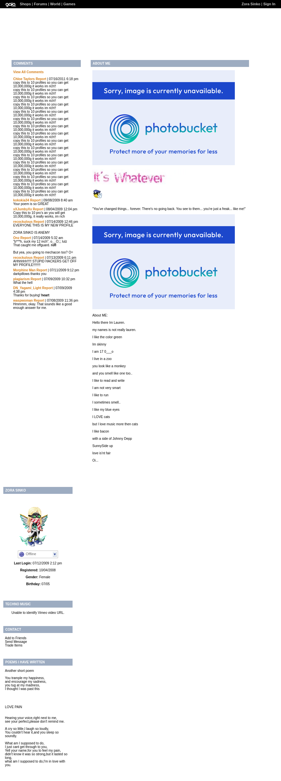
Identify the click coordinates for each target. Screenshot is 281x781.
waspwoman (23, 300)
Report (41, 79)
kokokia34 (21, 200)
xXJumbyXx (22, 209)
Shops (25, 4)
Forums (40, 4)
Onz (16, 238)
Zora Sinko (250, 4)
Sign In (269, 4)
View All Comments (28, 72)
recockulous (23, 222)
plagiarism (21, 279)
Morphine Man (24, 270)
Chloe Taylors (24, 79)
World (55, 4)
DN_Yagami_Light (27, 288)
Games (69, 4)
